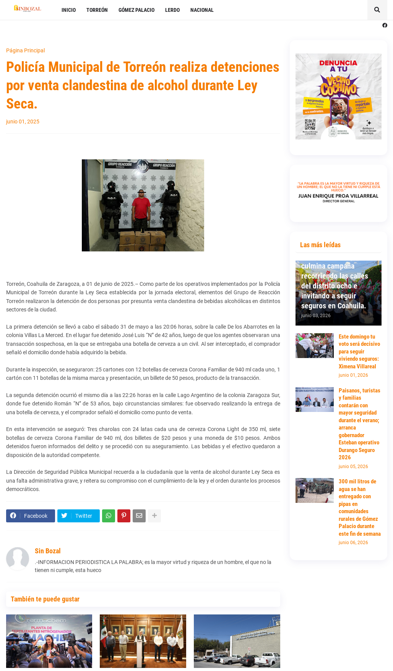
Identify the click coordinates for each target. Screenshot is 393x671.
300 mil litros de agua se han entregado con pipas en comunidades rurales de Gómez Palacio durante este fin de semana (360, 507)
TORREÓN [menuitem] (97, 10)
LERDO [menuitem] (172, 10)
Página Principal (25, 50)
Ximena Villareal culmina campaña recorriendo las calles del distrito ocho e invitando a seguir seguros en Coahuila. (334, 280)
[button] (377, 10)
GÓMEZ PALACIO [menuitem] (136, 10)
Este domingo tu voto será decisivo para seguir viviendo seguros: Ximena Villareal (359, 351)
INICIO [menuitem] (69, 10)
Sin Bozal (48, 551)
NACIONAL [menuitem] (202, 10)
